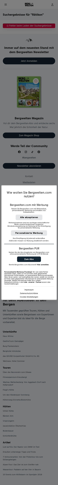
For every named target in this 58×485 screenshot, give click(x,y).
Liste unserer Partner (33, 282)
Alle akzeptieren (29, 217)
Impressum (29, 290)
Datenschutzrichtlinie (29, 293)
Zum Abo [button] (29, 259)
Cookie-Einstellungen (29, 297)
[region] (29, 242)
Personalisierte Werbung (29, 233)
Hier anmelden (43, 264)
